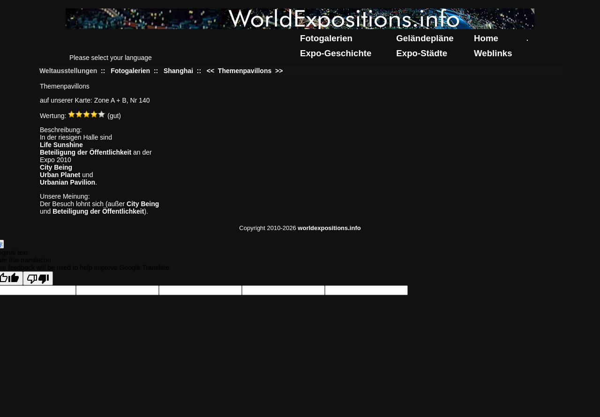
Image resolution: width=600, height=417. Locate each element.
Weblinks (493, 53)
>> (278, 70)
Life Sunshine (61, 145)
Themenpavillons (244, 70)
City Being (56, 167)
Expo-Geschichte (335, 53)
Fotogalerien (326, 38)
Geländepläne (424, 38)
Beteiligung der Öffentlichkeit (85, 152)
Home (486, 38)
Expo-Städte (421, 53)
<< (211, 70)
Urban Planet (60, 175)
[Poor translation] (38, 278)
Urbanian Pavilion (67, 182)
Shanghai (178, 70)
